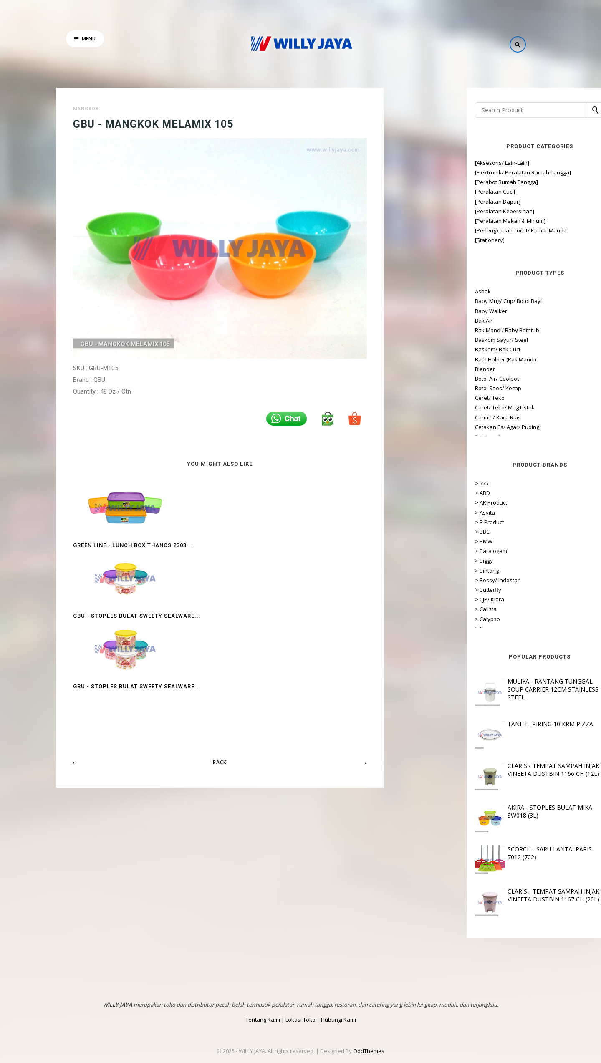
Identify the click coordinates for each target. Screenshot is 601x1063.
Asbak (414, 291)
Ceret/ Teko (421, 397)
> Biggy (415, 560)
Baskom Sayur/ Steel (433, 339)
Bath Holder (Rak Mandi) (437, 359)
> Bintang (418, 570)
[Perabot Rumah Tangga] (438, 182)
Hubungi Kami (338, 1019)
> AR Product (423, 502)
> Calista (417, 609)
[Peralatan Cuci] (427, 191)
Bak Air (415, 320)
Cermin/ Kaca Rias (429, 417)
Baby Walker (423, 311)
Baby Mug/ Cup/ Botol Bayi (440, 301)
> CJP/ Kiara (421, 599)
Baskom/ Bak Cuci (429, 349)
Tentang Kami (262, 1019)
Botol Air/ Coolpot (428, 378)
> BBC (414, 531)
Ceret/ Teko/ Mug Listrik (436, 407)
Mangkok (86, 108)
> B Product (421, 522)
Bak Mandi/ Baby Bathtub (439, 330)
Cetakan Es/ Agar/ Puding (439, 427)
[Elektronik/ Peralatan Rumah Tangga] (455, 172)
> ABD (414, 493)
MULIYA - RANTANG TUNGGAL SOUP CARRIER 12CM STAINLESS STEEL (484, 689)
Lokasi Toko (300, 1019)
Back (220, 627)
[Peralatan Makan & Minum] (442, 221)
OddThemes (368, 1051)
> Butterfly (420, 589)
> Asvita (417, 512)
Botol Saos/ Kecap (430, 388)
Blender (417, 369)
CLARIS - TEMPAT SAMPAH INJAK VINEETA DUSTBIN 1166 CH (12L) (485, 770)
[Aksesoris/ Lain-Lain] (434, 163)
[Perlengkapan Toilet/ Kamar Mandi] (452, 230)
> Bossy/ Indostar (429, 580)
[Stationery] (421, 240)
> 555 (413, 483)
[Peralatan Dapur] (429, 201)
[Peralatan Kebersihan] (436, 211)
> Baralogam (423, 551)
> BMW (415, 541)
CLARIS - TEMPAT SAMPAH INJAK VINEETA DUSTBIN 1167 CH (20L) (485, 895)
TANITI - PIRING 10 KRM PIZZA (482, 724)
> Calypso (419, 619)
